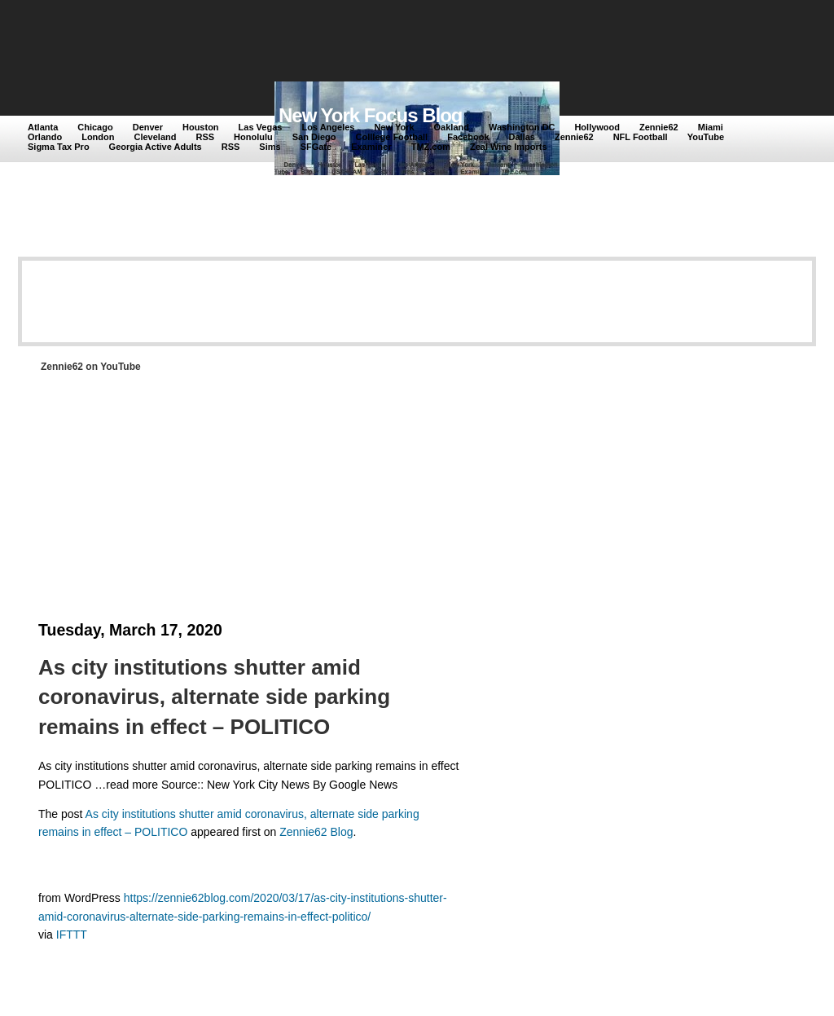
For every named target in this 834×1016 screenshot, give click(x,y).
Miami (710, 127)
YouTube (705, 137)
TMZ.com (430, 147)
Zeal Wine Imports (508, 147)
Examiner (371, 147)
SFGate (316, 147)
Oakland (451, 127)
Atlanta (43, 127)
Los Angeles (327, 127)
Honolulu (253, 137)
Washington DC (522, 127)
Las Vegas (261, 127)
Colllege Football (392, 137)
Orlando (45, 137)
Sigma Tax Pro (59, 147)
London (97, 137)
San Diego (314, 137)
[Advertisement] (326, 42)
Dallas (522, 137)
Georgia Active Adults (155, 147)
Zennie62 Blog (316, 831)
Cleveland (155, 137)
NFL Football (640, 137)
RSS (204, 137)
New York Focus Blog (371, 115)
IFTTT (71, 934)
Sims (269, 147)
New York (394, 127)
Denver (148, 127)
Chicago (94, 127)
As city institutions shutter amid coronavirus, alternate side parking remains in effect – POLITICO (214, 697)
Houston (200, 127)
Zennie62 (658, 127)
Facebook (468, 137)
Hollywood (597, 127)
